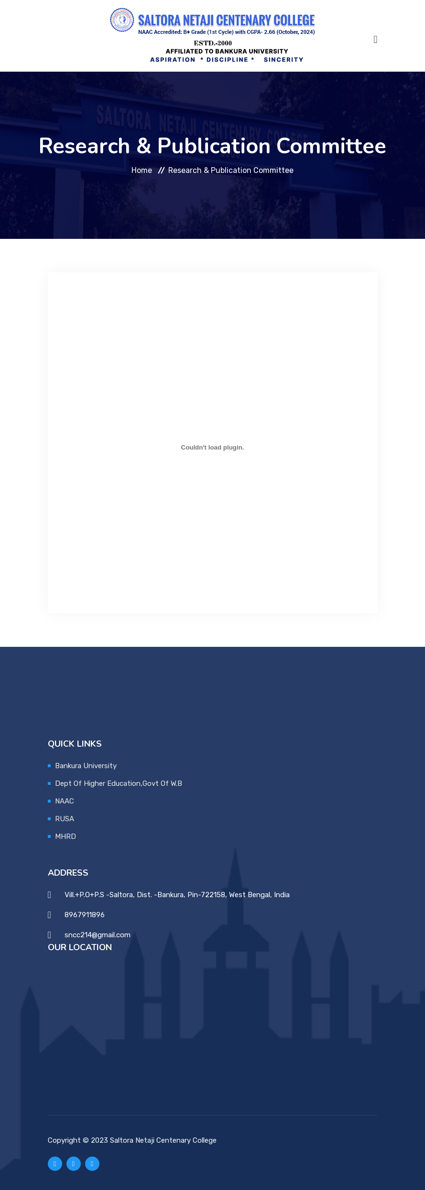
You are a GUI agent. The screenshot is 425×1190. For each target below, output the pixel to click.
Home (141, 170)
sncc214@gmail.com (98, 935)
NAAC (64, 801)
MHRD (65, 836)
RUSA (64, 819)
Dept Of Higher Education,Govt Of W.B (118, 783)
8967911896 (85, 915)
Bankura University (86, 765)
